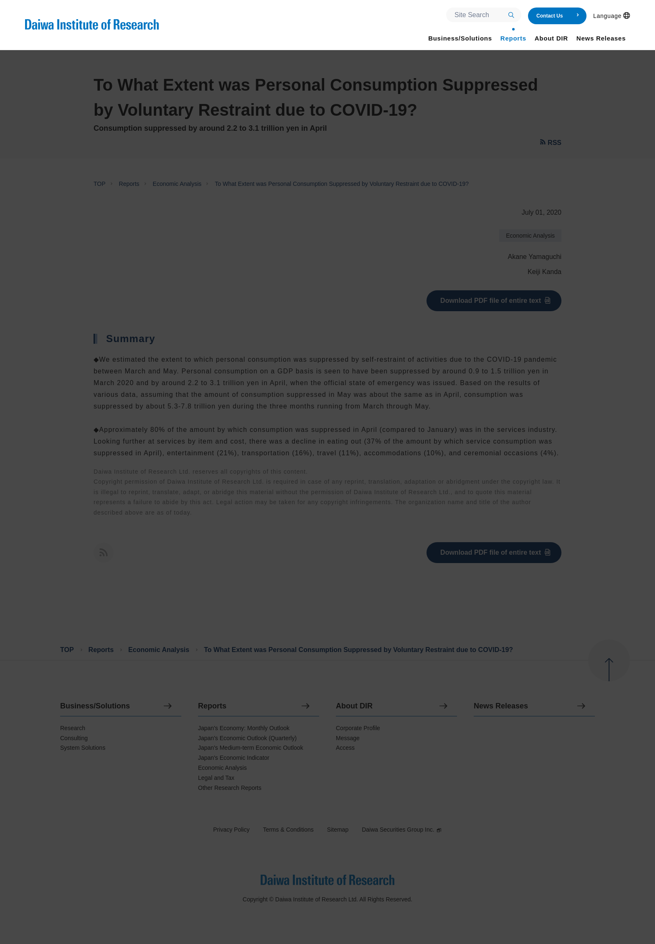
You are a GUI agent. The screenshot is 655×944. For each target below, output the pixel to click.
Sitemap (337, 829)
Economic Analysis (177, 183)
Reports (129, 183)
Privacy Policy (231, 829)
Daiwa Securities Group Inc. (402, 829)
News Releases (501, 706)
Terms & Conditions (288, 829)
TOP (100, 183)
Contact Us (557, 16)
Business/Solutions (95, 706)
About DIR (354, 706)
